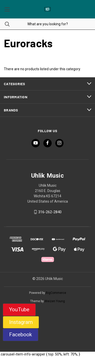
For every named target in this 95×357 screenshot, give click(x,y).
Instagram (21, 322)
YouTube (19, 309)
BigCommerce (56, 293)
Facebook (20, 334)
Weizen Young (55, 301)
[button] (19, 309)
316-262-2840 (50, 212)
